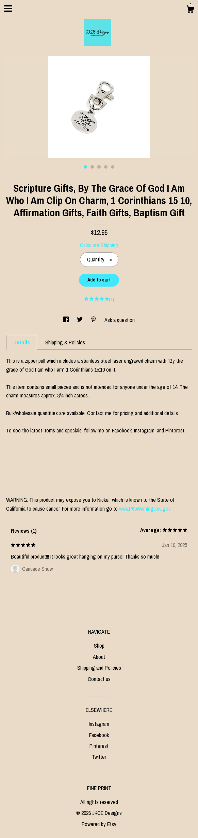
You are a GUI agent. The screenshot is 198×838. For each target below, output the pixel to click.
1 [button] (85, 167)
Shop (99, 645)
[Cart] (190, 10)
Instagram (99, 724)
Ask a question (119, 320)
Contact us (99, 679)
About (99, 657)
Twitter (99, 756)
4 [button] (106, 167)
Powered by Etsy (99, 824)
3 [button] (99, 167)
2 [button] (92, 167)
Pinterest (99, 746)
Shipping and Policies (99, 667)
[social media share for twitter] (80, 320)
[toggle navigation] (8, 8)
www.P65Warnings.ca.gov (145, 508)
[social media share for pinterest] (94, 320)
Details (21, 342)
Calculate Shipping (99, 245)
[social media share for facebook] (66, 320)
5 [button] (112, 167)
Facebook (99, 735)
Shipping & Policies (65, 342)
